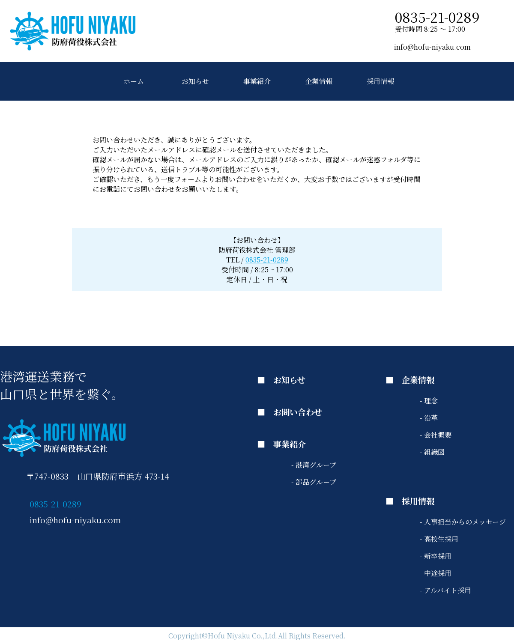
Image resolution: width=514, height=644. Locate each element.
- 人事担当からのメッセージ (463, 522)
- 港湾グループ (313, 465)
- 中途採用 (435, 573)
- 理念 (429, 400)
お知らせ (195, 81)
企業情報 (318, 81)
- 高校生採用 (439, 539)
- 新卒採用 (435, 556)
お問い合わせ (297, 411)
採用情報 (380, 81)
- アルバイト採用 (445, 590)
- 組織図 (432, 452)
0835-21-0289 (266, 260)
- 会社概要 (435, 435)
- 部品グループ (313, 482)
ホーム (133, 81)
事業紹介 (257, 81)
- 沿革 (429, 418)
